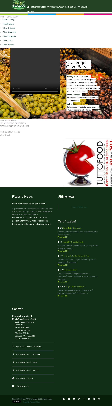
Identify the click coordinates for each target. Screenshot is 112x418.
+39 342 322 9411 (23, 346)
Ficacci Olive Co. (79, 207)
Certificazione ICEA (70, 270)
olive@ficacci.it (22, 386)
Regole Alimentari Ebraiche (75, 287)
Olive (38, 7)
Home (31, 7)
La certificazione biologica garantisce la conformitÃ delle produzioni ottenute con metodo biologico (78, 276)
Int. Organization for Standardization (76, 256)
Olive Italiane (8, 44)
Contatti (73, 7)
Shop (45, 7)
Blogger (63, 7)
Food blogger (8, 24)
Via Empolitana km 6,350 (25, 319)
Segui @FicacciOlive (31, 402)
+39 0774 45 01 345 (24, 378)
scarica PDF (63, 237)
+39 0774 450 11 (23, 354)
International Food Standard (73, 242)
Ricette (53, 7)
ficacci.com (47, 399)
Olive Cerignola (9, 36)
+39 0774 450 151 (23, 370)
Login (30, 11)
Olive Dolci (7, 40)
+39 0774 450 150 (23, 362)
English (83, 7)
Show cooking (8, 19)
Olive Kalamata (9, 32)
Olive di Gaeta (9, 28)
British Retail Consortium (72, 228)
